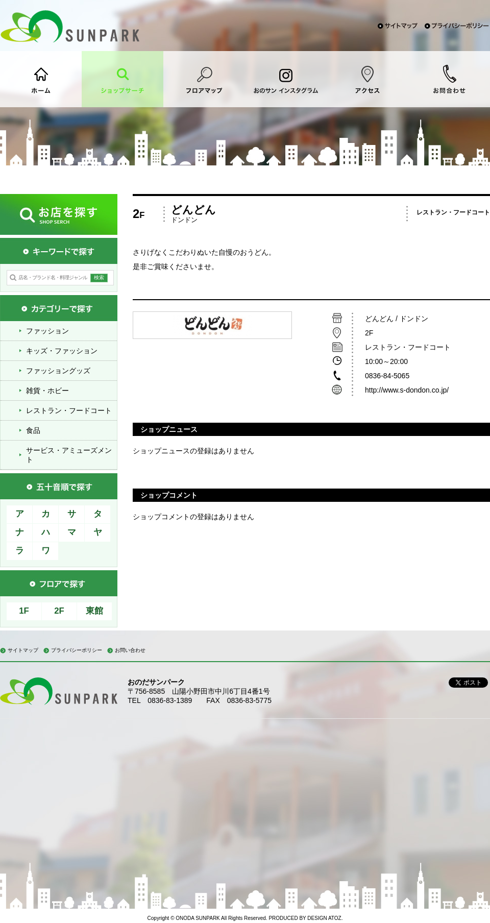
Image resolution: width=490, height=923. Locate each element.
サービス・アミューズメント (69, 455)
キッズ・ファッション (61, 351)
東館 (94, 611)
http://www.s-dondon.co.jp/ (408, 390)
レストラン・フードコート (69, 410)
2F (59, 611)
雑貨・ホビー (47, 390)
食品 (33, 430)
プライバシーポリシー (76, 650)
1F (24, 611)
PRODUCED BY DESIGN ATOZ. (305, 918)
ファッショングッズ (58, 371)
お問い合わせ (130, 650)
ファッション (47, 331)
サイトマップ (23, 650)
